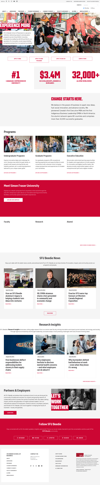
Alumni (74, 11)
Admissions (13, 11)
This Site (87, 8)
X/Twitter (51, 438)
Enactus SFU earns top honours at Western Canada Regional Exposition (78, 297)
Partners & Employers (79, 1)
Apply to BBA (17, 58)
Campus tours (82, 58)
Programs (21, 11)
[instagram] (11, 1)
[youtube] (14, 1)
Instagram (21, 438)
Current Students (48, 11)
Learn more (10, 413)
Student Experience (33, 11)
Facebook (66, 438)
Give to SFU (58, 463)
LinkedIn (81, 438)
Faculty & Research (62, 11)
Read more (50, 313)
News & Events (84, 11)
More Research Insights (89, 381)
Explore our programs (10, 172)
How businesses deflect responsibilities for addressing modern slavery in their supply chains (16, 365)
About (4, 11)
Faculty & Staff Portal (93, 1)
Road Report (58, 461)
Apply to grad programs (39, 59)
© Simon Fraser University (81, 471)
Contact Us (69, 1)
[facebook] (6, 1)
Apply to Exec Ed (60, 58)
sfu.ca (2, 1)
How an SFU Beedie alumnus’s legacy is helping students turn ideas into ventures (15, 297)
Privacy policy (88, 469)
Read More (8, 304)
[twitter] (8, 1)
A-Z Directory (59, 468)
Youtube (36, 438)
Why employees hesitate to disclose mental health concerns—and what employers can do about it (47, 365)
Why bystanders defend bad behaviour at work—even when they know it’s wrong (79, 364)
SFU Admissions (59, 458)
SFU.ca (92, 8)
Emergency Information (61, 466)
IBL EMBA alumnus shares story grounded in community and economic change (46, 297)
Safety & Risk (58, 454)
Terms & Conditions (80, 469)
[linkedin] (16, 1)
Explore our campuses (13, 200)
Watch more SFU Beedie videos (87, 245)
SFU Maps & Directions (61, 456)
